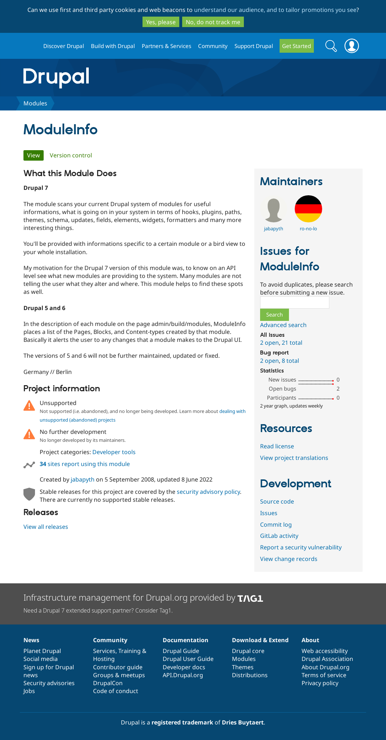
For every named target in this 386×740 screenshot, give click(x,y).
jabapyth (83, 479)
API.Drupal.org (183, 675)
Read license (277, 446)
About (310, 640)
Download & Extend (260, 640)
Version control (71, 155)
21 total (292, 343)
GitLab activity (279, 536)
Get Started (296, 45)
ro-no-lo (308, 228)
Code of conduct (115, 691)
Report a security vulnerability (301, 547)
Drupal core (248, 651)
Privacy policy (320, 683)
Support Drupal (253, 45)
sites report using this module (85, 464)
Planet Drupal (42, 651)
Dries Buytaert (243, 722)
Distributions (250, 675)
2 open (269, 343)
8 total (290, 361)
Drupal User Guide (188, 659)
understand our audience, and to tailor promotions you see (275, 10)
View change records (288, 559)
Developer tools (114, 452)
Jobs (29, 691)
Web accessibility (325, 651)
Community (213, 45)
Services (104, 651)
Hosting (104, 659)
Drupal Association (327, 659)
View (35, 155)
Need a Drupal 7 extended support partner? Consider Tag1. (98, 610)
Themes (243, 667)
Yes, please (161, 22)
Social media (40, 659)
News (31, 640)
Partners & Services (166, 45)
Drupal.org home (30, 46)
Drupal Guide (181, 651)
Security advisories (49, 683)
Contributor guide (117, 667)
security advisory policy (208, 492)
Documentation (186, 640)
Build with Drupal (113, 45)
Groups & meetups (119, 675)
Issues (268, 513)
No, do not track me (213, 22)
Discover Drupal (63, 45)
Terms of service (324, 675)
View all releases (45, 527)
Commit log (276, 524)
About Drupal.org (326, 667)
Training (129, 651)
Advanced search (283, 325)
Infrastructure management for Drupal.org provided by (143, 597)
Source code (277, 501)
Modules (35, 103)
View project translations (294, 458)
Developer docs (184, 667)
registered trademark (182, 722)
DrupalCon (108, 683)
